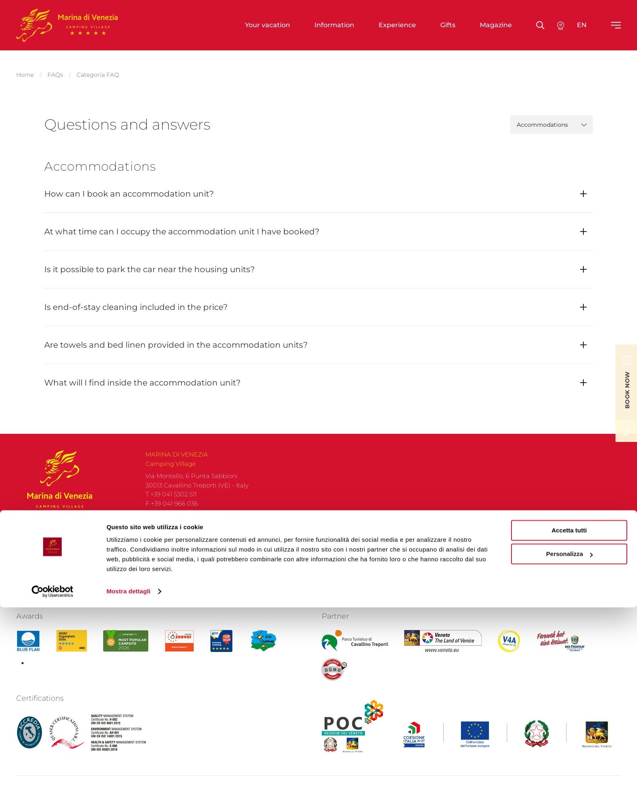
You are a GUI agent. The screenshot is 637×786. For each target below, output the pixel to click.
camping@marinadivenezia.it (189, 518)
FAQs (55, 71)
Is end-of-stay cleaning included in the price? (136, 300)
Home (25, 71)
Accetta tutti (569, 709)
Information (334, 25)
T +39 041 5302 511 (171, 500)
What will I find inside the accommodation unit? (142, 376)
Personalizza (569, 732)
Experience (397, 25)
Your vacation (267, 25)
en (582, 25)
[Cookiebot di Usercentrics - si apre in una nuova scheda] (52, 770)
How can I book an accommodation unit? (129, 187)
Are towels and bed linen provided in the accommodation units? (176, 338)
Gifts (447, 25)
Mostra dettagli (128, 770)
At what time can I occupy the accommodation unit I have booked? (181, 225)
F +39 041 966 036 (171, 509)
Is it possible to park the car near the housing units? (149, 263)
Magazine (496, 25)
